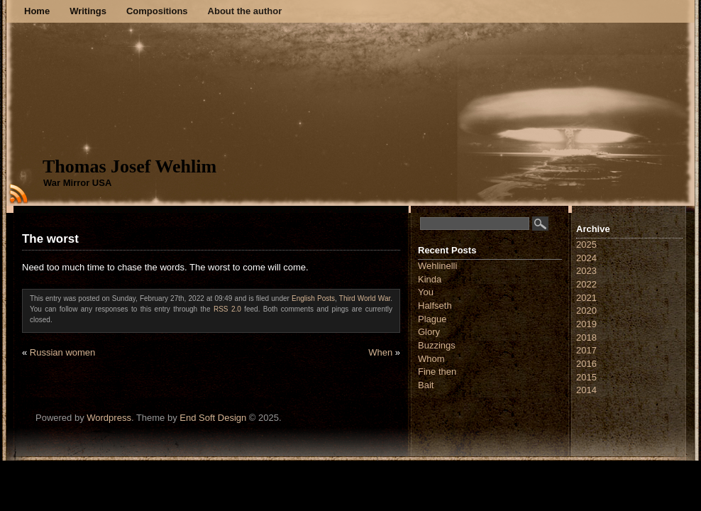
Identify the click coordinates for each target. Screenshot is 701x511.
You (426, 292)
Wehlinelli (437, 265)
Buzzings (437, 345)
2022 (586, 284)
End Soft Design (213, 417)
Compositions (157, 11)
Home (37, 11)
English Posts (313, 298)
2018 (586, 337)
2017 (586, 350)
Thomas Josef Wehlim (129, 166)
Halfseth (435, 305)
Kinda (429, 279)
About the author (245, 11)
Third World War (364, 298)
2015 (586, 377)
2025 (586, 244)
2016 (586, 363)
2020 (586, 310)
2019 (586, 324)
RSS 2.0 (227, 309)
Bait (426, 385)
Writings (88, 11)
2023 (586, 270)
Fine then (437, 371)
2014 (586, 390)
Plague (432, 319)
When (380, 352)
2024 (586, 258)
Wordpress (109, 417)
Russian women (63, 352)
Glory (429, 331)
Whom (431, 358)
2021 (586, 297)
